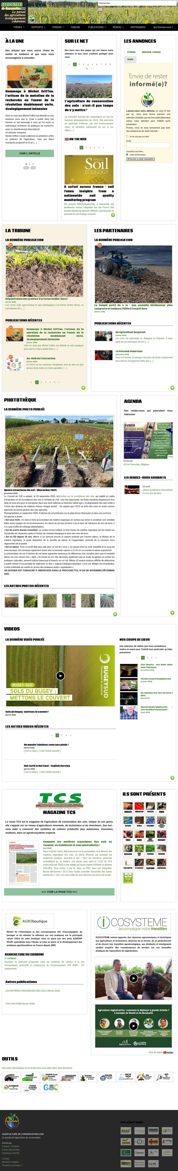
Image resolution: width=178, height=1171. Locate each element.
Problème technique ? (12, 1165)
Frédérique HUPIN (10, 1153)
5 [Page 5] (92, 64)
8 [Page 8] (105, 64)
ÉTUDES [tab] (131, 52)
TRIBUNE (75, 27)
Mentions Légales (10, 1162)
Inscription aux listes (134, 151)
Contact (5, 1159)
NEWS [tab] (130, 59)
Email (128, 141)
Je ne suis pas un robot (137, 136)
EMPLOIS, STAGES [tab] (151, 52)
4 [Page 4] (88, 64)
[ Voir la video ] (31, 751)
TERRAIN (56, 27)
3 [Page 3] (83, 64)
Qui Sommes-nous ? (163, 27)
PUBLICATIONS (96, 27)
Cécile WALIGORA (11, 1150)
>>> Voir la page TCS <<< (59, 891)
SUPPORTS (37, 27)
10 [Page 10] (87, 68)
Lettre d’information (138, 155)
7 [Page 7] (101, 64)
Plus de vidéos (161, 1052)
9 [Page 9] (110, 64)
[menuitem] (5, 27)
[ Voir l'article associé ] (50, 751)
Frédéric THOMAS (10, 1146)
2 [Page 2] (79, 64)
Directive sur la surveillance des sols (76, 496)
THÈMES (17, 27)
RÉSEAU (117, 27)
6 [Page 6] (96, 64)
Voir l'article (29, 153)
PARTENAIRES (138, 27)
